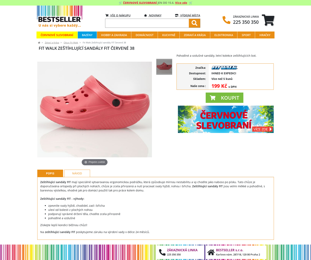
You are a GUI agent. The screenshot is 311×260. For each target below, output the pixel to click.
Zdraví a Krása (52, 42)
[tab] (268, 20)
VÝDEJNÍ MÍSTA (187, 15)
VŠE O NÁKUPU (118, 15)
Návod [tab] (77, 173)
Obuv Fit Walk (71, 42)
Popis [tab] (50, 173)
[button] (224, 98)
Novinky (152, 15)
